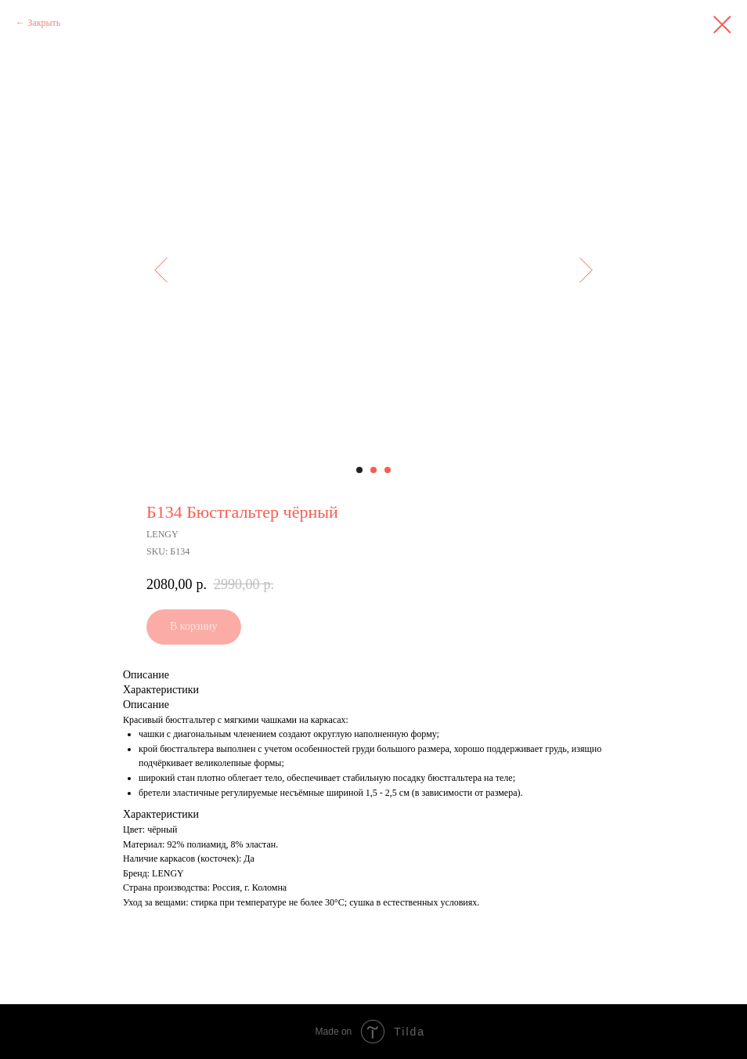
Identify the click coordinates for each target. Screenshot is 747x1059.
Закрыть (43, 22)
